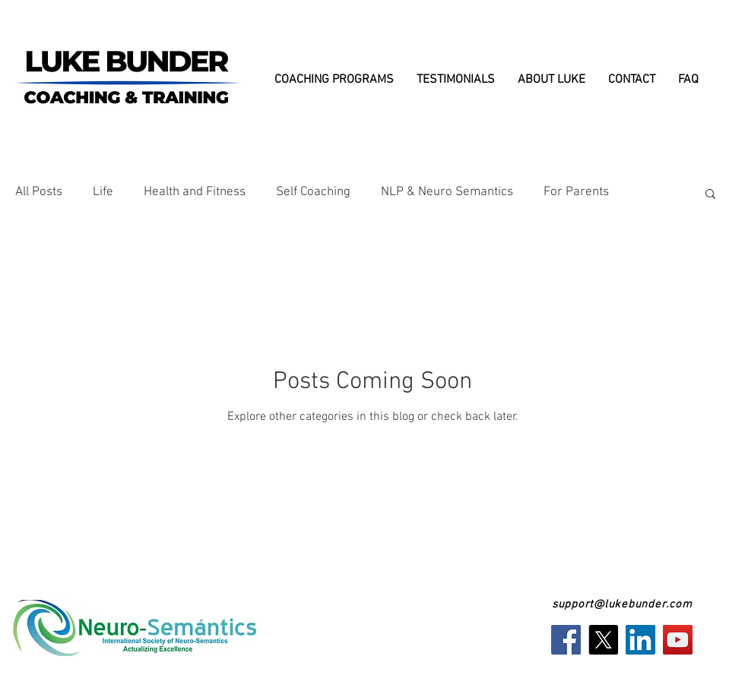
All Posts (38, 192)
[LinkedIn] (640, 640)
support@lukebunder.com (622, 604)
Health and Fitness (195, 192)
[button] (710, 195)
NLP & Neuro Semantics (447, 192)
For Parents (576, 192)
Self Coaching (313, 192)
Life (103, 192)
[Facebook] (566, 640)
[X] (603, 640)
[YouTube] (678, 640)
